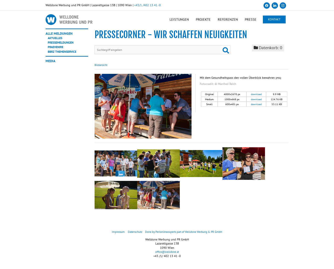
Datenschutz (131, 234)
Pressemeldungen (63, 45)
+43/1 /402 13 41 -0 (147, 5)
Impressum (113, 234)
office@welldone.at (167, 254)
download (256, 97)
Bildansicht (102, 68)
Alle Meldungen (59, 36)
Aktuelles (56, 40)
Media (50, 63)
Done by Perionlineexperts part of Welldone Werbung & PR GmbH (185, 234)
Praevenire (57, 49)
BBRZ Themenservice (64, 54)
